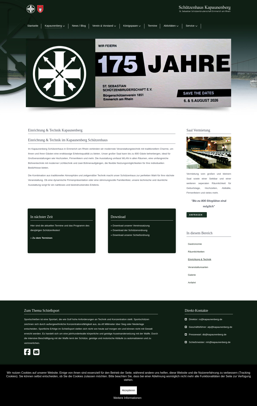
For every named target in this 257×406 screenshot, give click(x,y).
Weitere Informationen (127, 397)
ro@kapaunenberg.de (210, 319)
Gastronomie (195, 244)
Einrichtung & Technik (199, 259)
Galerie (192, 275)
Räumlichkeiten (196, 251)
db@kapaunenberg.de (214, 334)
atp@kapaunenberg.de (220, 327)
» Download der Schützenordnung (129, 230)
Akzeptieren (128, 390)
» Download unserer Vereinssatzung (130, 225)
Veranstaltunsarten (198, 267)
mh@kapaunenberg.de (218, 342)
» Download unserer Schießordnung (130, 235)
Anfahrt (192, 282)
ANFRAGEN (195, 215)
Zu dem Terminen (42, 238)
